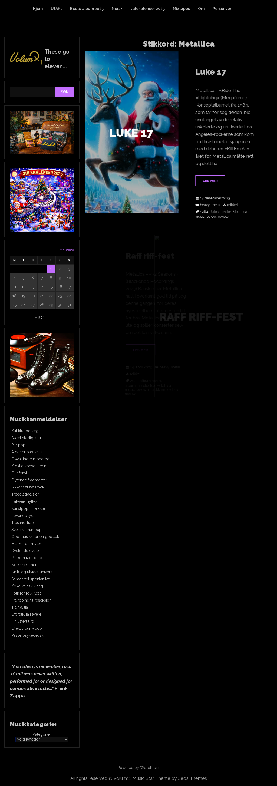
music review (210, 217)
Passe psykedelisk (27, 635)
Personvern (223, 8)
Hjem (38, 8)
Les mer (215, 181)
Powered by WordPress (139, 767)
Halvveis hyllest (24, 501)
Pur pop (18, 445)
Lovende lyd (22, 515)
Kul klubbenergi (25, 431)
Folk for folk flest (26, 593)
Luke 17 (215, 72)
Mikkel (237, 205)
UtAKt (56, 8)
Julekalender (225, 212)
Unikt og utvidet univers (31, 572)
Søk (64, 92)
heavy (210, 205)
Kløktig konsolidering (30, 466)
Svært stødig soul (26, 438)
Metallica (245, 212)
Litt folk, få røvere (26, 614)
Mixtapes (181, 8)
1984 (209, 212)
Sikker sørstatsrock (27, 487)
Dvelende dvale (25, 551)
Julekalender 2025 (148, 8)
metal (221, 205)
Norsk (117, 8)
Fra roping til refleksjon (31, 600)
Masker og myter (26, 543)
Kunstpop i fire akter (28, 508)
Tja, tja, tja (19, 607)
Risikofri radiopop (26, 558)
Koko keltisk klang (27, 586)
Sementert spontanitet (30, 579)
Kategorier (42, 734)
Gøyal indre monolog (30, 459)
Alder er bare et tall (28, 452)
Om (201, 8)
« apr (39, 317)
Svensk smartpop (26, 529)
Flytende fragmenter (29, 480)
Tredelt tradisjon (25, 494)
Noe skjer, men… (25, 565)
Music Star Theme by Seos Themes (169, 778)
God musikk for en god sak (35, 536)
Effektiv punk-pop (26, 628)
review (228, 217)
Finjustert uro (22, 621)
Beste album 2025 (87, 8)
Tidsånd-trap (22, 522)
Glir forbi (19, 473)
